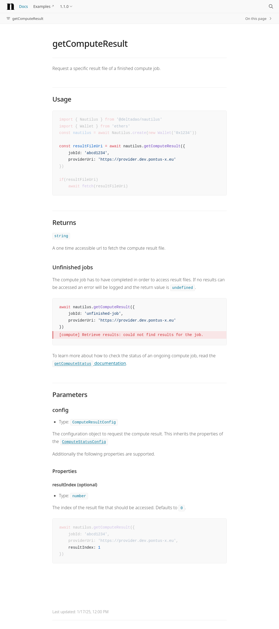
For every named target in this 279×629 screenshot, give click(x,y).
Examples (41, 6)
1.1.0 (64, 6)
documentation (89, 363)
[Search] (271, 6)
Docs (23, 6)
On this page (258, 18)
